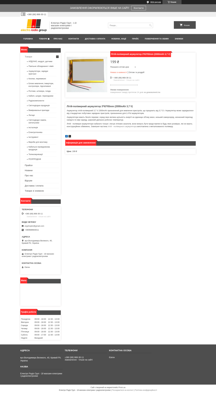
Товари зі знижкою (34, 190)
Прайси (29, 165)
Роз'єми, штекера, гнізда (39, 91)
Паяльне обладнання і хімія (41, 66)
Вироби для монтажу (37, 142)
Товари (43, 39)
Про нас (58, 39)
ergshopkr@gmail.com (34, 226)
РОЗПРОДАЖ (34, 159)
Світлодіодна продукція (39, 105)
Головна (28, 39)
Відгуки (28, 180)
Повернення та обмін (157, 39)
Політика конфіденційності (146, 390)
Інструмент (33, 137)
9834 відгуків (155, 2)
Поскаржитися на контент (122, 390)
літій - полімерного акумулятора (122, 126)
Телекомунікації (35, 154)
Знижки (179, 39)
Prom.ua (122, 387)
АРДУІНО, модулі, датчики (40, 61)
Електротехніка (35, 132)
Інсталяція (33, 127)
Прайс (135, 39)
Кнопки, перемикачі (37, 78)
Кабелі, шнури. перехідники (40, 96)
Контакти (139, 8)
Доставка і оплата (95, 39)
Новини (29, 170)
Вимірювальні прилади (38, 110)
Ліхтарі (31, 115)
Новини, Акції (118, 39)
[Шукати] (150, 25)
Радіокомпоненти (36, 101)
